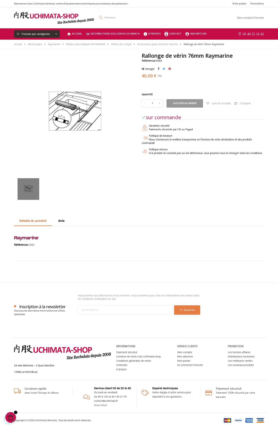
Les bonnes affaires (239, 352)
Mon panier (183, 360)
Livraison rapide (35, 388)
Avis (61, 221)
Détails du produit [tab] (32, 221)
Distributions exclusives (241, 356)
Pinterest (169, 69)
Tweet (164, 69)
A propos (121, 369)
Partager (158, 69)
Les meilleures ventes (240, 360)
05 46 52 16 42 (253, 34)
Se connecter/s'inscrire (190, 365)
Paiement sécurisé (126, 352)
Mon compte (244, 17)
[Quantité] (152, 103)
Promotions (257, 3)
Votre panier (239, 3)
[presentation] (107, 322)
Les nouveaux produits (241, 365)
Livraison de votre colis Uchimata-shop (138, 356)
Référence (148, 61)
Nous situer (100, 405)
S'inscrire (259, 17)
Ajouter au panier (184, 103)
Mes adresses (185, 356)
